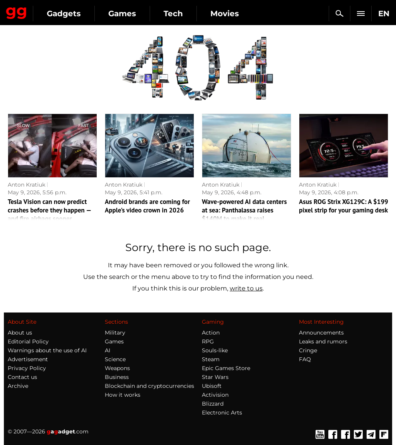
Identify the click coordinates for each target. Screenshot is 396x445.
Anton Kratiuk (26, 184)
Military (115, 332)
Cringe (308, 350)
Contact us (22, 377)
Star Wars (215, 377)
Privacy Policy (27, 368)
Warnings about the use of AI (47, 350)
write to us (246, 288)
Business (117, 377)
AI (107, 350)
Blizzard (213, 403)
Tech (173, 13)
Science (115, 359)
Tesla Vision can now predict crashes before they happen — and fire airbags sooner (49, 210)
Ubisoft (212, 385)
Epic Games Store (226, 368)
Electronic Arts (222, 412)
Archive (18, 385)
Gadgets (64, 13)
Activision (215, 394)
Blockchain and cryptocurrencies (149, 385)
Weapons (117, 368)
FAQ (305, 359)
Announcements (321, 332)
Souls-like (215, 350)
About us (20, 332)
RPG (208, 341)
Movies (224, 13)
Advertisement (28, 359)
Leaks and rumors (323, 341)
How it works (122, 394)
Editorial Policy (28, 341)
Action (211, 332)
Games (122, 13)
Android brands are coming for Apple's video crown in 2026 (147, 205)
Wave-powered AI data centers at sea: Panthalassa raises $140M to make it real (244, 210)
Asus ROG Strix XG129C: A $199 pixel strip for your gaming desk (343, 205)
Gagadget (16, 11)
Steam (211, 359)
